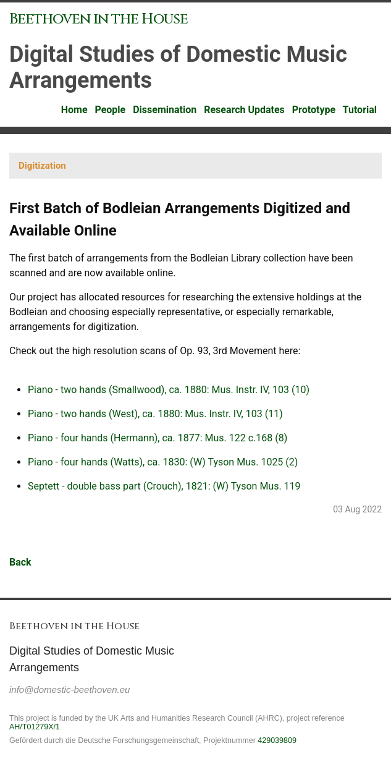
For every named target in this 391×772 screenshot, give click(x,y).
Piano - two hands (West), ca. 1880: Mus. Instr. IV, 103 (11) (155, 414)
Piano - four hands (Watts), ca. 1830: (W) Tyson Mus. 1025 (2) (163, 462)
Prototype (315, 110)
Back (20, 562)
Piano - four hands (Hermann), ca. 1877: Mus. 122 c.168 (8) (157, 438)
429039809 (277, 740)
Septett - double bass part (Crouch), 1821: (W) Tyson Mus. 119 (164, 486)
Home (75, 110)
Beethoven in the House (98, 19)
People (111, 110)
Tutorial (361, 110)
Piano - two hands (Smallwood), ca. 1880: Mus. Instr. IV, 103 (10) (168, 390)
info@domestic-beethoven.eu (69, 689)
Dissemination (166, 110)
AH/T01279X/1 (34, 727)
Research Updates (245, 110)
